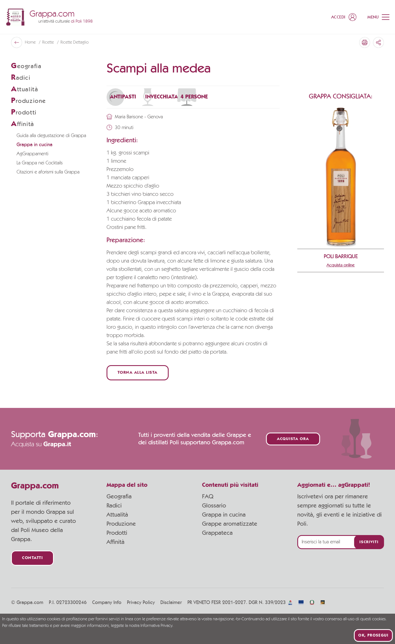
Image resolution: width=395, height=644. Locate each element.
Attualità (117, 515)
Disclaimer (171, 602)
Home (31, 42)
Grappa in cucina (34, 144)
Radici (114, 506)
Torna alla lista (138, 373)
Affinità (115, 542)
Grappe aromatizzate (229, 524)
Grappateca (217, 533)
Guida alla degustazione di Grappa (51, 135)
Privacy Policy (141, 602)
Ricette (48, 42)
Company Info (106, 602)
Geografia (119, 496)
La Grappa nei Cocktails (40, 163)
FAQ (207, 496)
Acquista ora (293, 439)
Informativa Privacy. (156, 626)
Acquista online (341, 265)
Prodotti (117, 533)
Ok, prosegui (373, 635)
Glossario (214, 506)
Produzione (121, 524)
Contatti (32, 558)
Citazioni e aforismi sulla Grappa (48, 172)
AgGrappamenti (32, 153)
